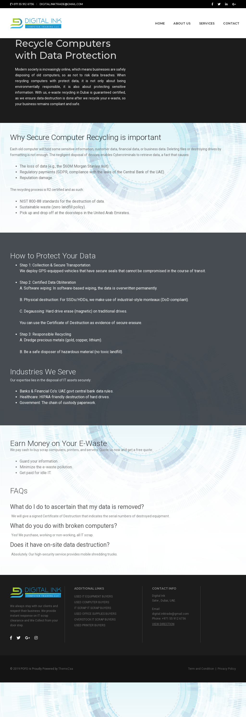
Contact (224, 17)
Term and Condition (201, 702)
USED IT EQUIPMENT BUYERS (95, 629)
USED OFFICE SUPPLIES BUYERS (97, 647)
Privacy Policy (227, 702)
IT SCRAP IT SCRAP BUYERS (94, 641)
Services (199, 17)
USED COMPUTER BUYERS (93, 635)
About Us (174, 17)
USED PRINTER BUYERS (91, 658)
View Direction (164, 657)
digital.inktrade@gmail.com (61, 4)
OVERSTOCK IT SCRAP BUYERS (96, 652)
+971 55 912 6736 (22, 4)
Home (153, 17)
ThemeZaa (65, 702)
